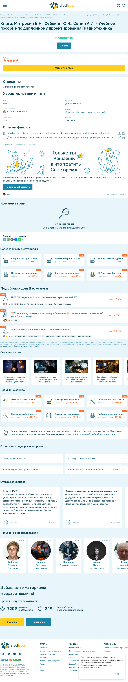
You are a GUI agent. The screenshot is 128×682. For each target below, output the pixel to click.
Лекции (107, 651)
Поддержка (74, 667)
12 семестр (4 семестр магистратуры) (85, 112)
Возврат (72, 658)
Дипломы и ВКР (73, 103)
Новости (43, 648)
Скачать (64, 45)
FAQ (41, 667)
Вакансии (73, 671)
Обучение (12, 622)
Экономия (44, 658)
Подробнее (39, 622)
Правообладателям (77, 664)
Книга (6, 103)
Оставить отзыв (64, 68)
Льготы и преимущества (50, 661)
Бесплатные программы (50, 651)
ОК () (116, 674)
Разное (43, 664)
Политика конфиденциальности (82, 651)
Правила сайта (75, 648)
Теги (42, 671)
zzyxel (7, 194)
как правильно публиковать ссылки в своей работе (20, 346)
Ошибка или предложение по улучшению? (19, 144)
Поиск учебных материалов (116, 648)
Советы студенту (47, 654)
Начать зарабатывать (18, 187)
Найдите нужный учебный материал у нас (94, 434)
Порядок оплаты (76, 654)
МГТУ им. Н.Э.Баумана (16, 111)
